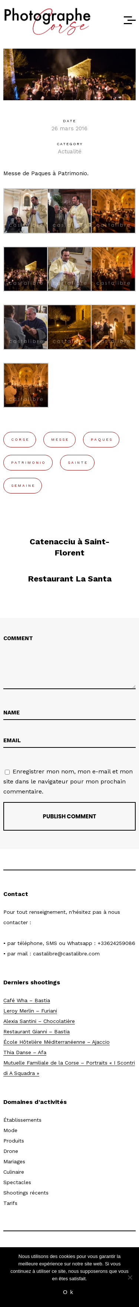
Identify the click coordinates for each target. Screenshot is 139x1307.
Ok (69, 1292)
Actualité (70, 151)
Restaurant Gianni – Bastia (36, 1031)
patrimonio (28, 462)
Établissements (22, 1120)
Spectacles (17, 1182)
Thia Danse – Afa (24, 1052)
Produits (13, 1141)
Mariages (14, 1161)
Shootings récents (26, 1193)
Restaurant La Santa (70, 578)
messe (60, 439)
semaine (23, 485)
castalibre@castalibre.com (66, 953)
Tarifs (10, 1203)
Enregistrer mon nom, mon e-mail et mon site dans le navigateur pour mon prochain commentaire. (68, 781)
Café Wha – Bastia (26, 1000)
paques (102, 439)
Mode (10, 1130)
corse (20, 439)
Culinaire (13, 1172)
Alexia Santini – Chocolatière (39, 1021)
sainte (78, 462)
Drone (10, 1151)
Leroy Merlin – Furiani (30, 1011)
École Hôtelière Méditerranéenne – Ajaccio (56, 1042)
